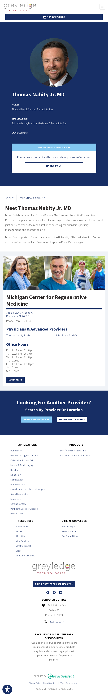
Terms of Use (71, 682)
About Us (20, 536)
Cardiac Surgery (18, 503)
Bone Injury (15, 450)
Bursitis (14, 469)
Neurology (15, 499)
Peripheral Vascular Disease (24, 508)
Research (20, 531)
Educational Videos (25, 555)
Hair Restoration (18, 484)
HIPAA (60, 682)
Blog (18, 550)
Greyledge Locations (72, 419)
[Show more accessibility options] (7, 689)
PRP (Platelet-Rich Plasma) (73, 450)
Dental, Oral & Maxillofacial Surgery (27, 489)
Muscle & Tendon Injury (21, 465)
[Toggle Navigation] (102, 7)
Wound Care (16, 513)
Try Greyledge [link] (54, 17)
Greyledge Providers (36, 419)
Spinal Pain (15, 474)
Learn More (15, 379)
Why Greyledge (23, 541)
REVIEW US (54, 165)
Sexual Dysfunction (19, 494)
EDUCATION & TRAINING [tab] (32, 198)
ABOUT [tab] (10, 198)
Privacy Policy (34, 682)
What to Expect (23, 545)
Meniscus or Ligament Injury (24, 455)
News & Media (69, 531)
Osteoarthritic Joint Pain (22, 460)
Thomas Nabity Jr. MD (18, 335)
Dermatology (16, 479)
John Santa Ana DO (66, 335)
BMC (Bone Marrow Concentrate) (76, 455)
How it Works (22, 526)
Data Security (49, 682)
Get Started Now (70, 536)
